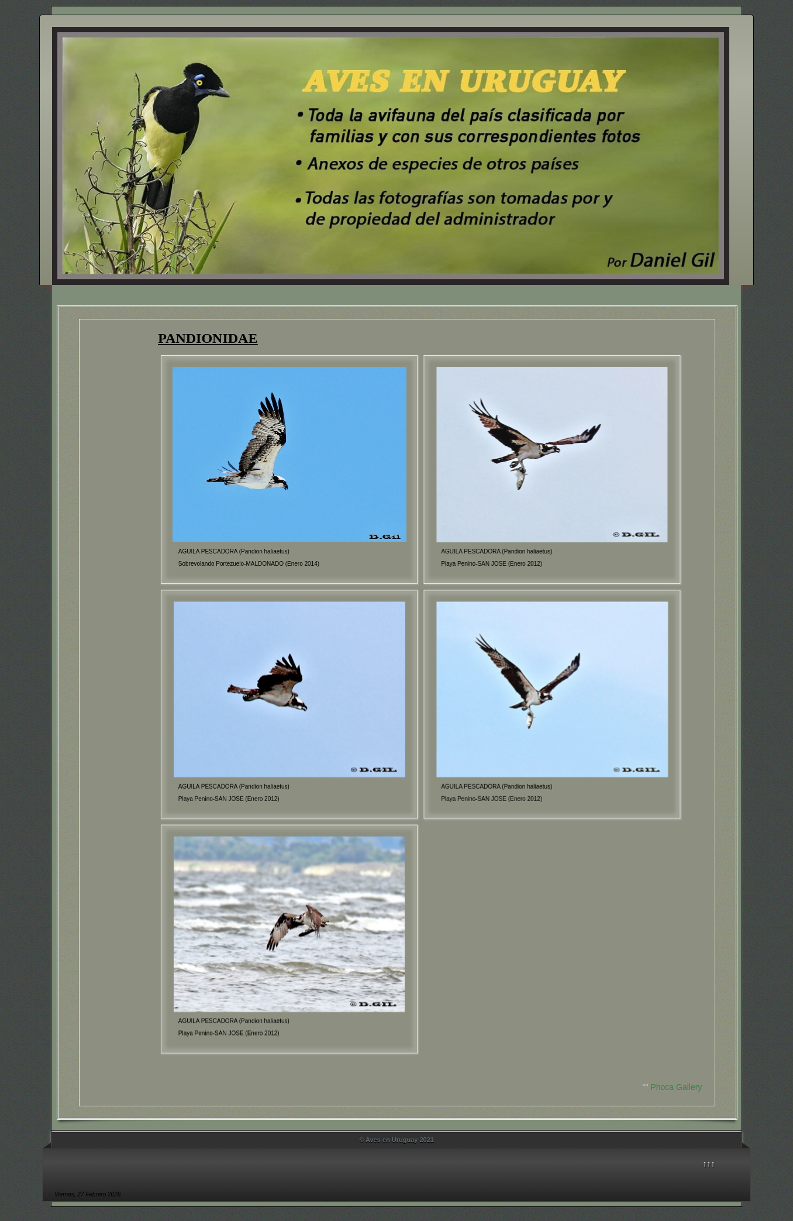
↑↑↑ (709, 1163)
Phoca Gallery (676, 1087)
